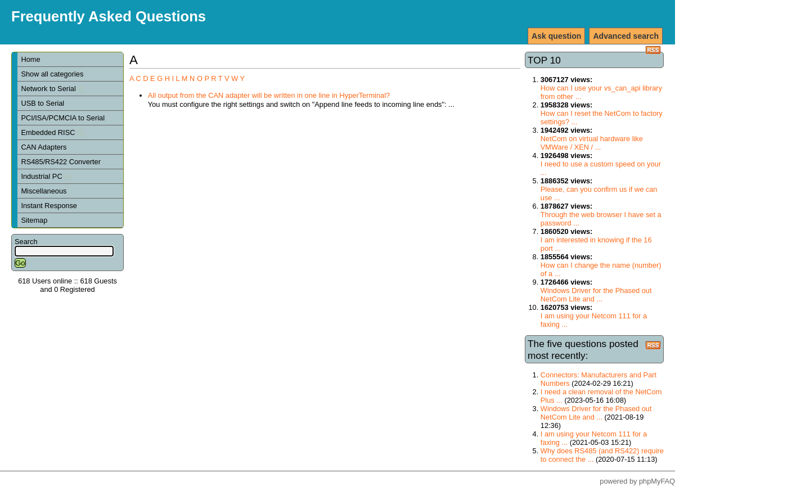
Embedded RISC (52, 132)
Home (30, 59)
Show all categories (52, 74)
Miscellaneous (43, 191)
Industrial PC (45, 176)
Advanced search (626, 35)
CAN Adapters (43, 147)
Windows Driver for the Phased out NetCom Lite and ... (596, 294)
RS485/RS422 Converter (61, 161)
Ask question (556, 35)
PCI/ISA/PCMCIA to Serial (63, 118)
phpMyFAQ (657, 481)
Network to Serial (52, 88)
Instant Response (49, 205)
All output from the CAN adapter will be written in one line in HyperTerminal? (269, 95)
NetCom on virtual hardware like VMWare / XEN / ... (592, 142)
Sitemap (34, 220)
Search (26, 241)
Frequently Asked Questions (108, 16)
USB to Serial (42, 103)
